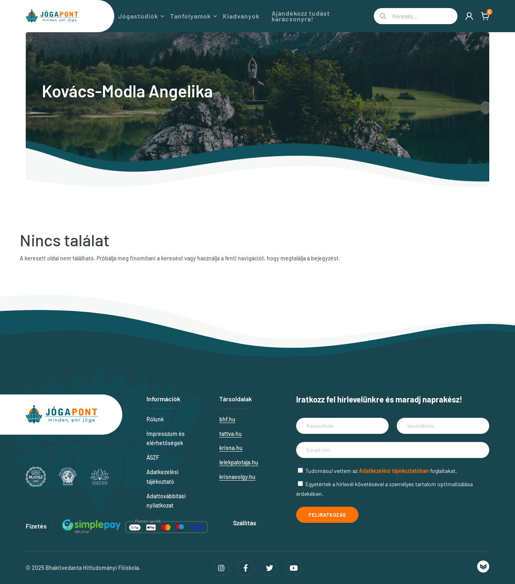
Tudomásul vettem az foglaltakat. (381, 470)
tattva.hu (230, 433)
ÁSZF (152, 457)
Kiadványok (252, 16)
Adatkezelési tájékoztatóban (394, 470)
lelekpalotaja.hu (238, 462)
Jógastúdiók (149, 16)
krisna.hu (231, 447)
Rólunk (155, 419)
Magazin (104, 16)
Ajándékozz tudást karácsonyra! (312, 16)
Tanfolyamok (201, 16)
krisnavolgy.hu (237, 476)
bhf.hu (227, 419)
